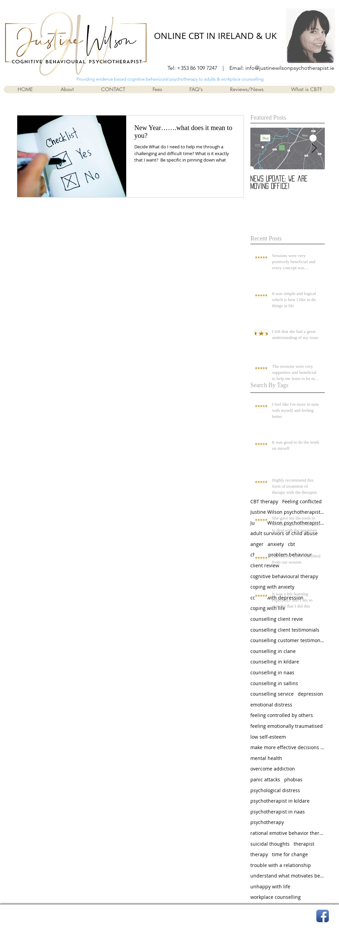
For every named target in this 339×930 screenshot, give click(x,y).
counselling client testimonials (284, 630)
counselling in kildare (274, 661)
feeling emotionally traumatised (286, 726)
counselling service (272, 694)
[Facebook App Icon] (322, 916)
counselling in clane (273, 651)
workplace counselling (275, 897)
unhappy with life (270, 886)
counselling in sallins (274, 683)
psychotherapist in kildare (280, 801)
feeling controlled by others (281, 715)
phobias (293, 779)
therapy (259, 854)
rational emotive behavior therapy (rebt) (287, 833)
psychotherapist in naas (277, 811)
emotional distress (271, 704)
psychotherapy (267, 822)
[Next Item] (314, 148)
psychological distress (275, 790)
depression (310, 694)
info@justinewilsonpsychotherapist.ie (289, 68)
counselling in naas (272, 672)
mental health (266, 758)
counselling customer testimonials (287, 640)
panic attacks (265, 779)
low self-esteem (268, 737)
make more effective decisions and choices (287, 747)
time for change (290, 854)
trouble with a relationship (280, 865)
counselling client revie (276, 619)
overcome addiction (272, 768)
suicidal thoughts (270, 844)
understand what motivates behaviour (287, 875)
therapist (304, 844)
